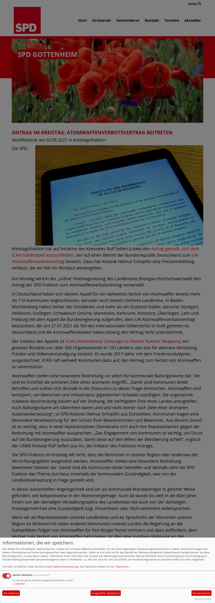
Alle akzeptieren (201, 593)
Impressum (122, 566)
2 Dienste (18, 583)
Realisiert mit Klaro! (203, 599)
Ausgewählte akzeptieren (106, 593)
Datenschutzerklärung (65, 566)
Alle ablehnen (11, 593)
